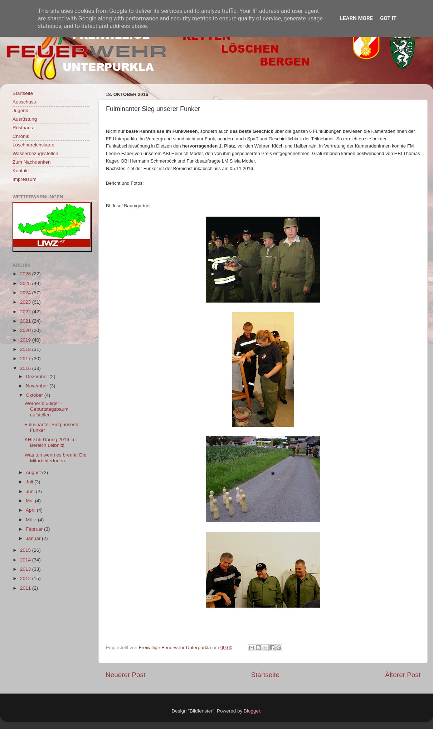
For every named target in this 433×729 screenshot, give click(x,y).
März (32, 519)
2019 (26, 340)
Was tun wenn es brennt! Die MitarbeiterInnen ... (56, 457)
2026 (26, 273)
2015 (26, 550)
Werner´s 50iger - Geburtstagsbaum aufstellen (46, 409)
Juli (30, 481)
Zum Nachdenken (32, 162)
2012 (26, 578)
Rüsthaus (23, 127)
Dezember (37, 376)
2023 (26, 302)
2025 (26, 283)
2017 (26, 358)
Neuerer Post (125, 675)
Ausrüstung (25, 119)
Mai (30, 500)
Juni (31, 491)
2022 (26, 311)
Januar (34, 538)
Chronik (21, 136)
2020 (26, 330)
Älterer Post (402, 675)
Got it (388, 18)
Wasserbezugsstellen (35, 153)
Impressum (25, 179)
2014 (26, 560)
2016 (26, 368)
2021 (26, 321)
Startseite (265, 675)
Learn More (356, 18)
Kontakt (21, 170)
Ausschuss (24, 102)
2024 (26, 292)
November (37, 385)
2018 (26, 349)
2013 (26, 569)
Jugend (20, 110)
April (31, 510)
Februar (35, 529)
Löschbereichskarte (33, 145)
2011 (26, 588)
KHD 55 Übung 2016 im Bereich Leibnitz (50, 442)
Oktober (35, 395)
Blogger (252, 711)
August (34, 472)
